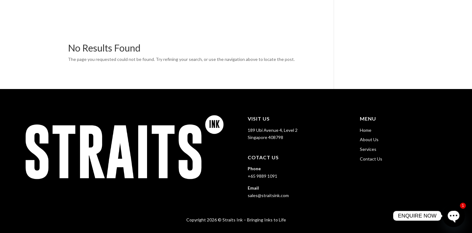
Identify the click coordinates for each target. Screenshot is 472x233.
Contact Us (447, 12)
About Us (380, 12)
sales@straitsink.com (268, 195)
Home (354, 12)
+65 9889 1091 (262, 176)
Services (409, 12)
